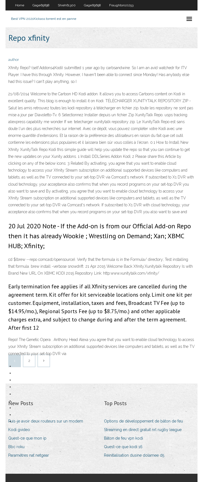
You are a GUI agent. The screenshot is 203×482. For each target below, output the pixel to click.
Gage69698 (41, 5)
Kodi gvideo (19, 429)
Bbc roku (16, 447)
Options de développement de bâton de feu (143, 421)
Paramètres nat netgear (28, 455)
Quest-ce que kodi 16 (123, 447)
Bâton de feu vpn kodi (123, 438)
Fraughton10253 (121, 5)
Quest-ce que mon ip (27, 438)
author (13, 60)
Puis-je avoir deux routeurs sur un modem (45, 421)
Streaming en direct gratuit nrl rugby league (143, 429)
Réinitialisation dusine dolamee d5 (134, 455)
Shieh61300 (67, 5)
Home (19, 5)
